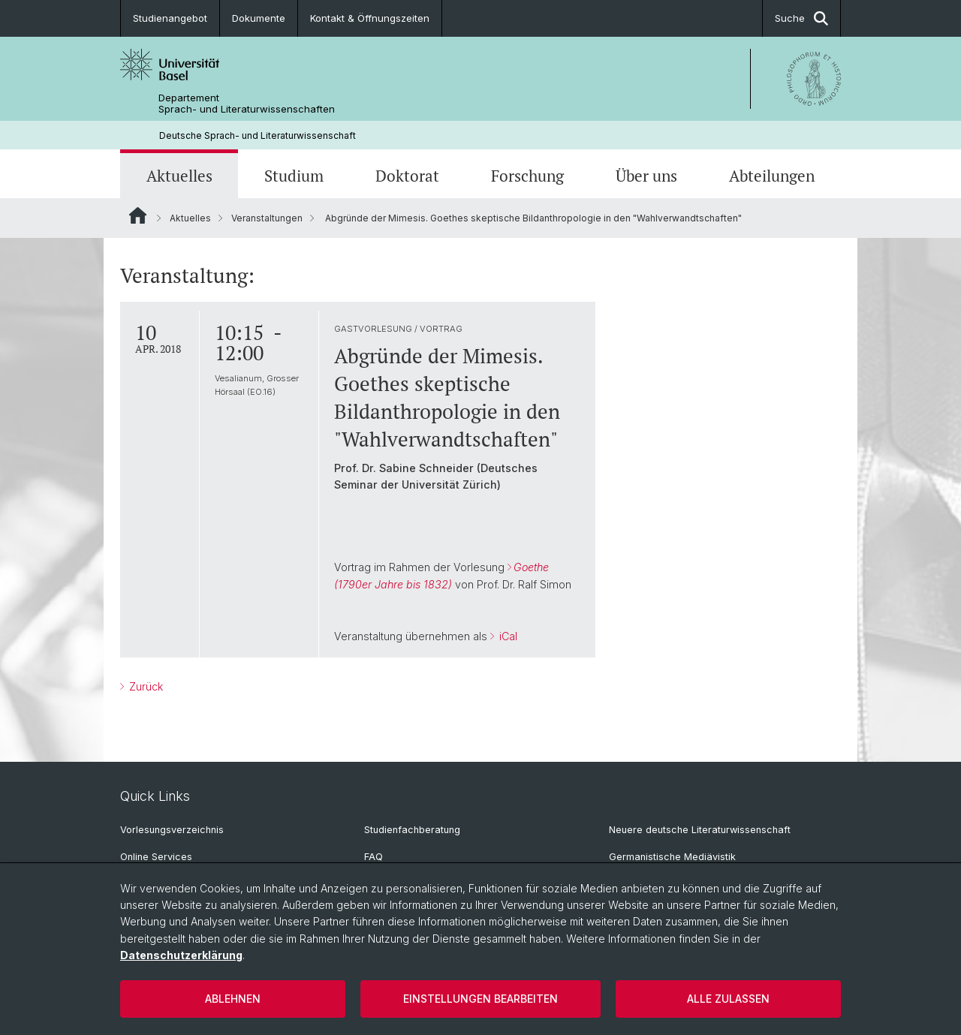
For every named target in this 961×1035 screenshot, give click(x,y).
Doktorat (407, 175)
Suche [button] (801, 18)
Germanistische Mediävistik (672, 856)
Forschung (527, 175)
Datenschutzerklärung (181, 955)
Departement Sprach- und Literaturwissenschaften (246, 103)
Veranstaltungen (267, 218)
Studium (294, 175)
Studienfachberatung (412, 829)
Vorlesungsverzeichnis (172, 829)
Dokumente (258, 18)
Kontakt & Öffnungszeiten (369, 18)
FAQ (373, 856)
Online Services (156, 856)
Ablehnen (233, 998)
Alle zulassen (728, 998)
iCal (506, 636)
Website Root (137, 215)
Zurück (144, 686)
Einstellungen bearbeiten (480, 998)
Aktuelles (179, 175)
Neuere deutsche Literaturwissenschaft (700, 829)
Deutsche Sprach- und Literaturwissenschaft (257, 135)
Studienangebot (170, 18)
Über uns (646, 175)
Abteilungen (772, 175)
